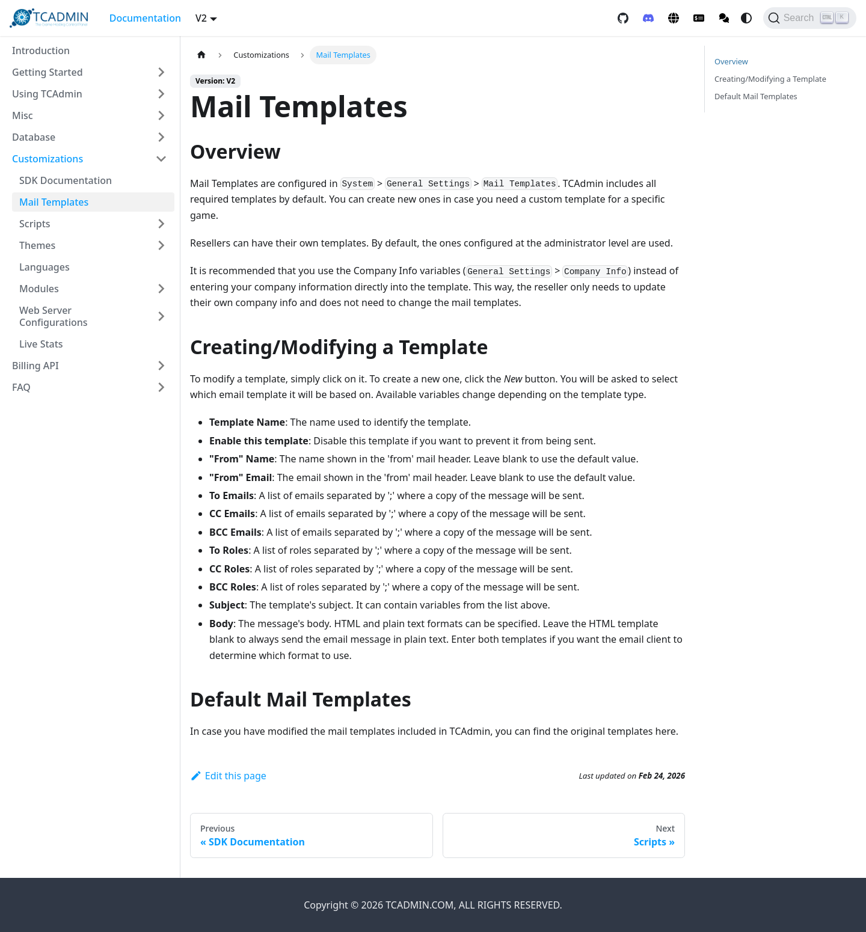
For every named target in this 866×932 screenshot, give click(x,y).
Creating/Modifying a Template (770, 78)
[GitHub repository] (623, 18)
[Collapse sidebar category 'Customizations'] (161, 158)
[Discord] (648, 18)
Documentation (145, 18)
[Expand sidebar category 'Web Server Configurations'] (161, 316)
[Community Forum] (724, 18)
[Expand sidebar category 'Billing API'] (161, 365)
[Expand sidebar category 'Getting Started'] (161, 72)
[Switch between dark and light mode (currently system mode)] (746, 18)
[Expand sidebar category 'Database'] (161, 137)
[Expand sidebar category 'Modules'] (161, 288)
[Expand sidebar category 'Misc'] (161, 115)
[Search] (809, 18)
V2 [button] (201, 18)
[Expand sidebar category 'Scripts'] (161, 223)
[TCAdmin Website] (673, 18)
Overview (731, 61)
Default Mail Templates (755, 96)
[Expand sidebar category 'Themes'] (161, 245)
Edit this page (228, 775)
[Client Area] (698, 18)
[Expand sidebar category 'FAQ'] (161, 387)
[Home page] (201, 55)
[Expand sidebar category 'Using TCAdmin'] (161, 93)
